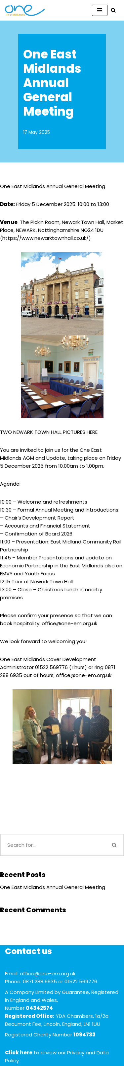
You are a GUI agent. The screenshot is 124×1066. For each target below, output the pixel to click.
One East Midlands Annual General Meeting (52, 887)
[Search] (113, 10)
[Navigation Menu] (99, 10)
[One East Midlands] (25, 10)
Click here (18, 1052)
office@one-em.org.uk (47, 973)
